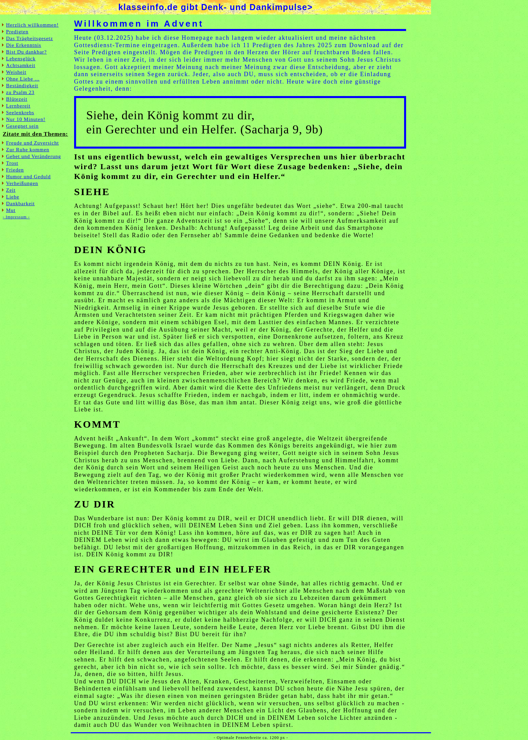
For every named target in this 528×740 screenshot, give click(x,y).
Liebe (12, 196)
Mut (10, 210)
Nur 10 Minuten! (25, 119)
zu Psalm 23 (20, 92)
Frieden (15, 170)
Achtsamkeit (20, 65)
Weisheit (16, 72)
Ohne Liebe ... (22, 79)
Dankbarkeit (20, 203)
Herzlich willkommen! (32, 25)
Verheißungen (22, 183)
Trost (12, 163)
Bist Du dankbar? (26, 52)
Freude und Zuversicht (32, 143)
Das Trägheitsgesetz (29, 38)
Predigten (17, 31)
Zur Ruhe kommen (27, 149)
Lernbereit (18, 106)
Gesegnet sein (22, 126)
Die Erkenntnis (23, 45)
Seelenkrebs (20, 112)
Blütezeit (16, 99)
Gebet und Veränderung (33, 156)
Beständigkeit (22, 85)
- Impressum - (16, 217)
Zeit (10, 190)
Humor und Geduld (28, 176)
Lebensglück (21, 58)
